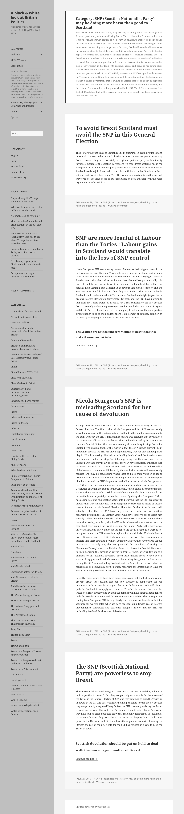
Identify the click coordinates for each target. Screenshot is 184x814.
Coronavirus (17, 406)
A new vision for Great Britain (26, 311)
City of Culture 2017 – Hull (24, 372)
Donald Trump (18, 439)
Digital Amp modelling (23, 433)
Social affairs (17, 546)
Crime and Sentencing (22, 417)
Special (14, 117)
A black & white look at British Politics (25, 17)
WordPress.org (19, 177)
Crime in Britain (19, 422)
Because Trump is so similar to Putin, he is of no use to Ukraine (27, 252)
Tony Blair (16, 629)
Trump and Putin (20, 645)
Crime (14, 411)
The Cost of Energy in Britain (26, 595)
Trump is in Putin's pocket (24, 669)
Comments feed (19, 172)
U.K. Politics (17, 48)
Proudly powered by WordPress (93, 806)
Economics (16, 445)
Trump (14, 640)
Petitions (15, 54)
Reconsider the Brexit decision (27, 505)
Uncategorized (18, 680)
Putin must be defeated (23, 484)
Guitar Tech (17, 450)
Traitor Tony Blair (20, 634)
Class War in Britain (21, 377)
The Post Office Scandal (23, 614)
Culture (15, 428)
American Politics (20, 322)
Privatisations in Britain (23, 470)
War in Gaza (17, 694)
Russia (14, 520)
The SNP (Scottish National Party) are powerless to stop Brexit (114, 673)
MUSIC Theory (18, 60)
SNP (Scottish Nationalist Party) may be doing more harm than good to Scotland (25, 538)
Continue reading (87, 345)
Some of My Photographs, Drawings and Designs (24, 104)
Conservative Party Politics (25, 400)
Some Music (17, 65)
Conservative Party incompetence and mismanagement (21, 392)
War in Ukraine (27, 84)
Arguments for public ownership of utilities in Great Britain (26, 331)
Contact (15, 111)
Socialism (16, 552)
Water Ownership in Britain (25, 705)
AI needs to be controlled (24, 317)
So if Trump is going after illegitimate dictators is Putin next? (26, 264)
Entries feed (17, 166)
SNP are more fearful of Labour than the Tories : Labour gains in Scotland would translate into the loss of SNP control (118, 247)
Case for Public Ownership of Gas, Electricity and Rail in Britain (26, 358)
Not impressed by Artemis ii (25, 215)
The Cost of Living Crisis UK (25, 600)
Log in (14, 160)
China (14, 366)
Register (15, 155)
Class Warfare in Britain (23, 383)
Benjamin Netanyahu (22, 340)
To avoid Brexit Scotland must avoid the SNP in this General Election (116, 134)
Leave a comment (119, 205)
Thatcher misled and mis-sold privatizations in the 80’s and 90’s (26, 225)
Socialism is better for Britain (26, 571)
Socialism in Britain (21, 566)
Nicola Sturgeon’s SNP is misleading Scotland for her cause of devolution (113, 407)
